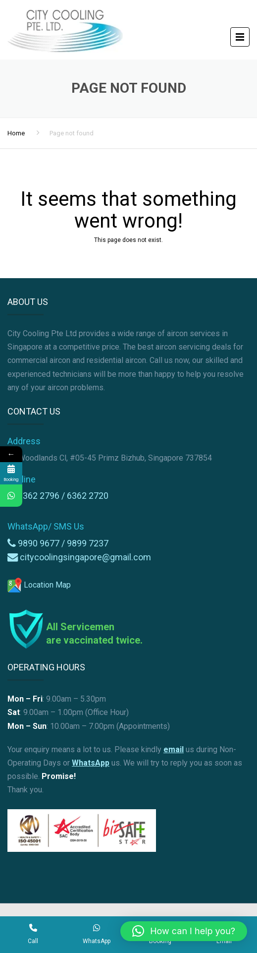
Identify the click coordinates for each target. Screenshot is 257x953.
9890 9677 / (42, 543)
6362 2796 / (42, 495)
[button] (183, 931)
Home (16, 133)
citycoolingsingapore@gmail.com (85, 557)
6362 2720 (87, 495)
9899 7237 (87, 543)
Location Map (39, 585)
